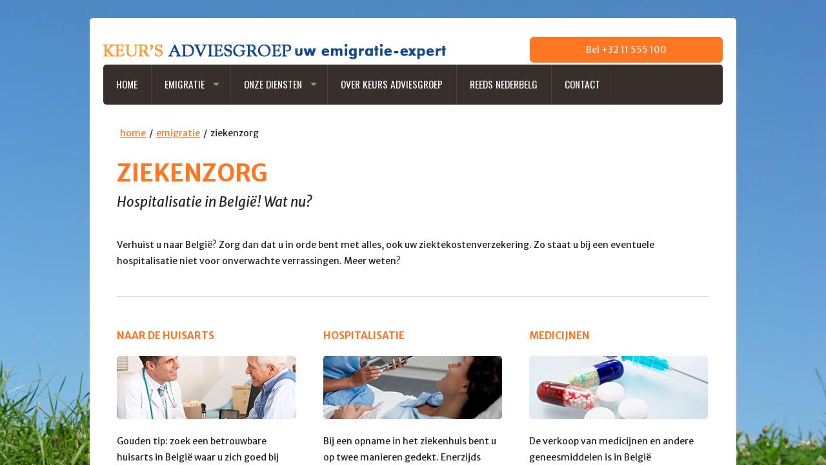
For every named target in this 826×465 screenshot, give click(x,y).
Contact (582, 84)
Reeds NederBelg (504, 84)
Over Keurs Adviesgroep (392, 84)
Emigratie (185, 84)
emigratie (178, 133)
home (133, 133)
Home (126, 84)
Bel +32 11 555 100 (626, 50)
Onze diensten (273, 84)
